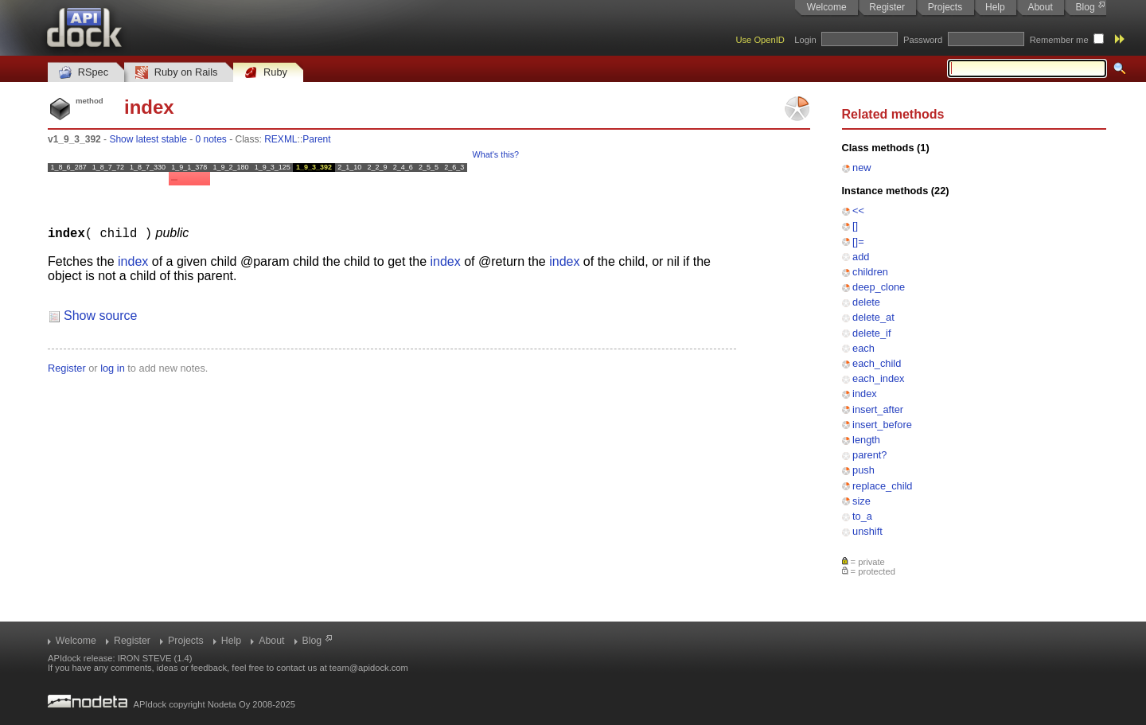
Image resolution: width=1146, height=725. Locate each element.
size (861, 501)
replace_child (882, 486)
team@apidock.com (368, 667)
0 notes (210, 139)
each (863, 348)
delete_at (873, 317)
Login (805, 40)
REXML (280, 139)
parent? (869, 455)
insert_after (877, 409)
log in (112, 367)
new (861, 167)
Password (922, 40)
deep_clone (878, 287)
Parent (316, 139)
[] (855, 226)
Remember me (1059, 40)
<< (858, 210)
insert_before (882, 425)
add (860, 257)
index (864, 394)
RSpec (83, 73)
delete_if (871, 333)
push (863, 470)
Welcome (827, 7)
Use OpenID (760, 40)
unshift (867, 531)
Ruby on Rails (176, 73)
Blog (1085, 7)
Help (995, 7)
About (1039, 7)
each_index (878, 378)
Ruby (265, 73)
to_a (862, 516)
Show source (101, 315)
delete (866, 302)
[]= (858, 242)
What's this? (496, 154)
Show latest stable (147, 139)
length (866, 440)
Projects (945, 7)
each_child (876, 363)
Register (887, 7)
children (870, 272)
